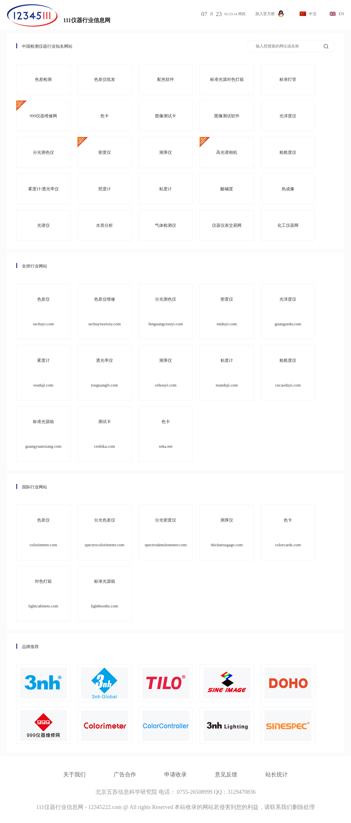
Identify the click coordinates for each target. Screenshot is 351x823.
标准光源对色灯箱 (227, 79)
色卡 (104, 116)
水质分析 (104, 225)
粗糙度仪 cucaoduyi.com (288, 372)
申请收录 (175, 774)
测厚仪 (165, 152)
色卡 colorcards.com (288, 532)
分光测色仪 (43, 152)
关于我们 (74, 774)
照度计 (104, 189)
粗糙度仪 (287, 152)
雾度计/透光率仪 (43, 189)
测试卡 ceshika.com (104, 434)
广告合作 (125, 774)
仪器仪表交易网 (226, 225)
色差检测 (43, 79)
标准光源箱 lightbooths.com (104, 593)
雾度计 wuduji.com (43, 372)
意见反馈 (226, 774)
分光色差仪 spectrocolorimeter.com (104, 532)
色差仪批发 (104, 79)
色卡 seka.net (166, 434)
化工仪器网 (287, 225)
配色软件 (165, 79)
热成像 (288, 189)
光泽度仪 (287, 116)
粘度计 (165, 189)
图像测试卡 (165, 116)
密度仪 (104, 152)
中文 (308, 14)
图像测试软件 (227, 116)
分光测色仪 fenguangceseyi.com (165, 311)
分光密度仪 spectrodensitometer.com (166, 532)
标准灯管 (287, 79)
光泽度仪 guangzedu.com (288, 311)
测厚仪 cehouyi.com (165, 372)
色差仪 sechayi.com (43, 311)
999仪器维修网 (43, 116)
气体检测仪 (165, 225)
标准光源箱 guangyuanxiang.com (43, 434)
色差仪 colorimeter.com (43, 532)
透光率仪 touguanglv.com (104, 372)
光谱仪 (43, 225)
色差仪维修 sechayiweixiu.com (104, 311)
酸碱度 (226, 189)
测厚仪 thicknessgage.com (227, 532)
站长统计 (276, 774)
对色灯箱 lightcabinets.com (43, 593)
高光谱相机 (226, 152)
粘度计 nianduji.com (227, 372)
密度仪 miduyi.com (227, 311)
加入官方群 (269, 13)
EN (336, 14)
